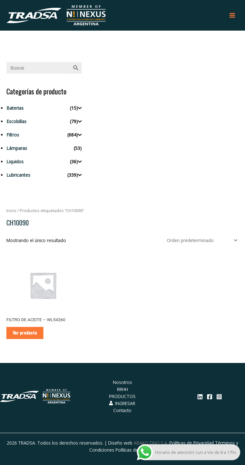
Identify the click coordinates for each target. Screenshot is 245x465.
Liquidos (15, 162)
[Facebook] (209, 397)
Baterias (15, 108)
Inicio (11, 210)
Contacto (122, 410)
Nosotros (122, 382)
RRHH (122, 389)
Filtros (12, 135)
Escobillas (16, 121)
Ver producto (25, 332)
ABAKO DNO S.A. (151, 443)
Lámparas (16, 148)
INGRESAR (122, 403)
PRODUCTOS (122, 396)
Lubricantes (18, 175)
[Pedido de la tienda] (201, 240)
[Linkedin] (200, 397)
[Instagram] (219, 397)
